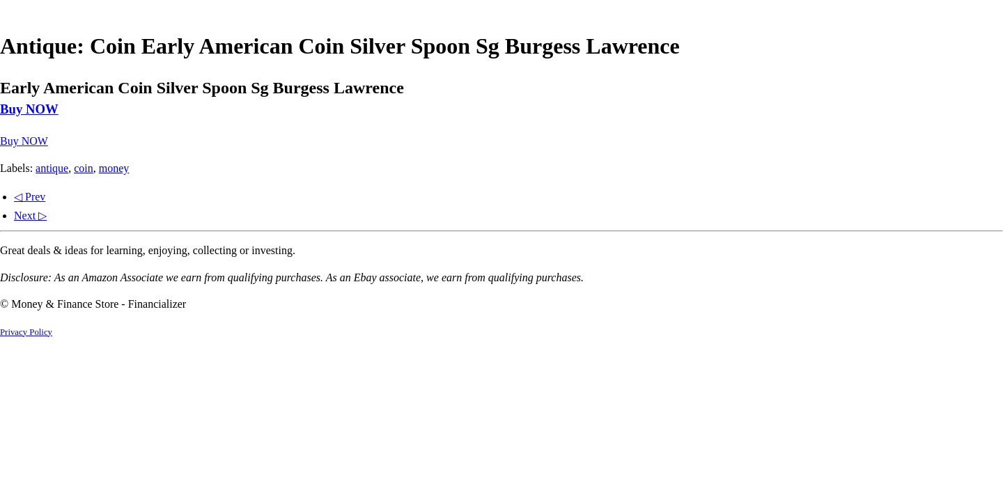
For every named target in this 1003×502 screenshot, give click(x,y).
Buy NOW (29, 109)
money (114, 168)
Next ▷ (30, 215)
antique (52, 168)
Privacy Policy (26, 332)
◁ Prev (29, 197)
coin (83, 168)
